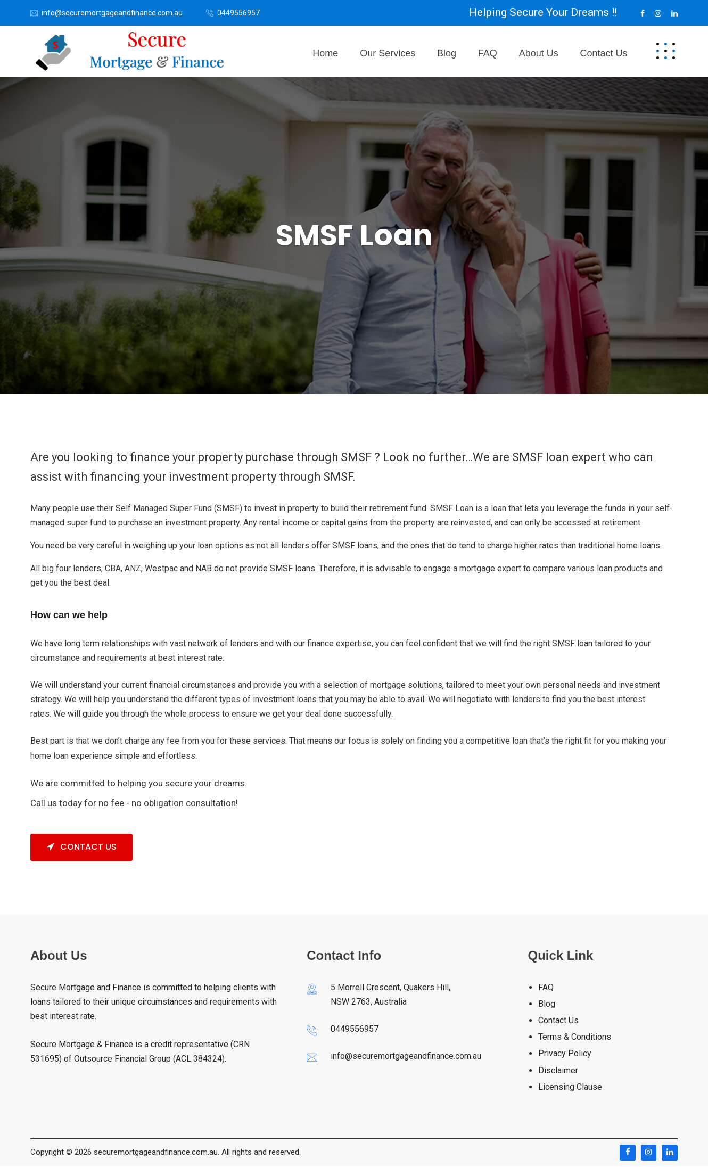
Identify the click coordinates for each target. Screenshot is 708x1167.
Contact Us (82, 848)
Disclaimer (558, 1071)
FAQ (499, 51)
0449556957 (238, 13)
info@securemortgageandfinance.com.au (112, 13)
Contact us (606, 51)
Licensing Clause (570, 1088)
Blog (463, 51)
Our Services (409, 51)
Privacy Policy (564, 1055)
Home (351, 51)
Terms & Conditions (574, 1038)
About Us (545, 51)
